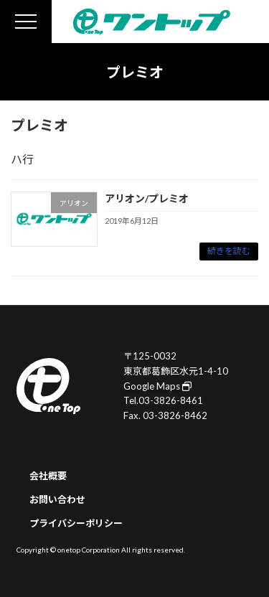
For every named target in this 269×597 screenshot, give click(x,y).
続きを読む (228, 250)
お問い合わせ (57, 499)
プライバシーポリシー (76, 522)
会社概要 (48, 475)
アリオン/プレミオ (147, 198)
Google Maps (157, 385)
